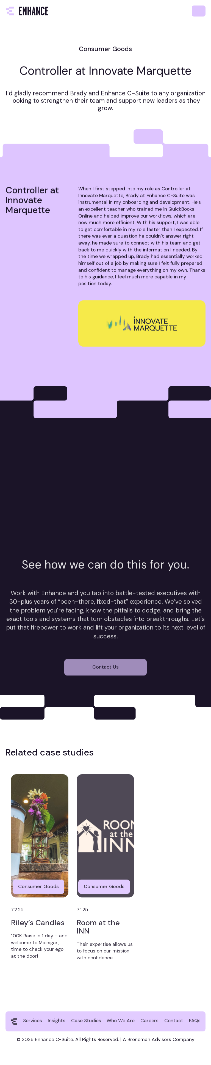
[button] (199, 11)
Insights (56, 1026)
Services (32, 1026)
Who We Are (121, 1026)
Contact (173, 1026)
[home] (26, 11)
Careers (149, 1026)
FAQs (195, 1026)
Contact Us (105, 676)
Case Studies (86, 1026)
